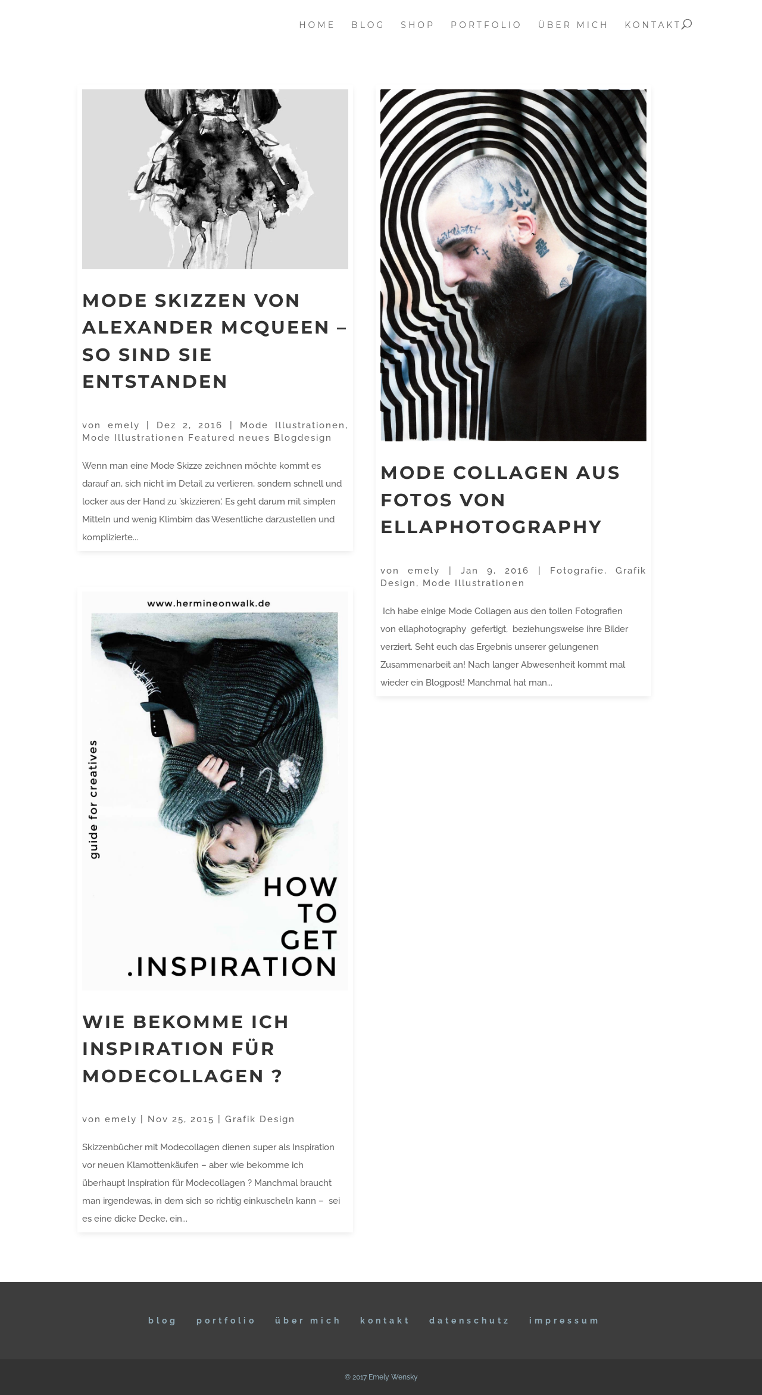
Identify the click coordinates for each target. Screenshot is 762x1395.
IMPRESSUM (565, 1320)
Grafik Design (260, 1119)
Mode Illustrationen (292, 425)
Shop (418, 25)
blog (368, 25)
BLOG (163, 1320)
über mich (574, 25)
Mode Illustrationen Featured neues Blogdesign (207, 437)
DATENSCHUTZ (470, 1320)
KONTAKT (385, 1320)
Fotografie (577, 570)
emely (124, 425)
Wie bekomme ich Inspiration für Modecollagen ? (186, 1049)
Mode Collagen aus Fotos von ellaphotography (500, 500)
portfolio (487, 25)
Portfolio (226, 1320)
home (317, 25)
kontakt (653, 25)
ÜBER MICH (308, 1320)
